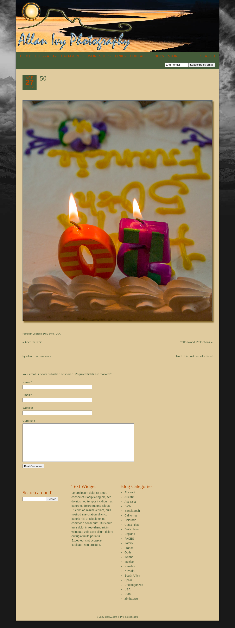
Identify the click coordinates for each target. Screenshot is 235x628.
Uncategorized (134, 592)
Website (28, 408)
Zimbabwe (131, 606)
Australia (130, 509)
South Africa (132, 583)
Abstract (130, 499)
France (129, 555)
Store (174, 56)
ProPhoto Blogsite (129, 624)
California (131, 523)
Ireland (129, 564)
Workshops (99, 56)
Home (25, 56)
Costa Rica (132, 532)
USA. (58, 333)
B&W (128, 513)
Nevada (129, 578)
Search (207, 56)
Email (26, 395)
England (130, 541)
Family (129, 550)
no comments (43, 356)
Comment (29, 420)
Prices (157, 56)
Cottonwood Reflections (195, 342)
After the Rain (33, 342)
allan (29, 356)
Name (26, 382)
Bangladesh (132, 518)
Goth (128, 560)
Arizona (129, 504)
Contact (138, 56)
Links (120, 56)
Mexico (129, 569)
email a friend (204, 356)
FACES (129, 546)
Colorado (37, 333)
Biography (46, 56)
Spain (128, 587)
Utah (128, 601)
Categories (72, 56)
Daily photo (49, 333)
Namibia (130, 573)
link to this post (185, 356)
